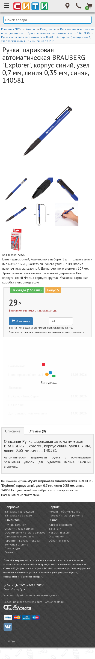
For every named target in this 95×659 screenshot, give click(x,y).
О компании (56, 536)
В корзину (21, 321)
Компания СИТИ (11, 29)
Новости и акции (59, 532)
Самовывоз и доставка (20, 536)
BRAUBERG (83, 33)
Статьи (9, 552)
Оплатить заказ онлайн (20, 528)
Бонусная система (16, 544)
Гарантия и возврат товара (22, 540)
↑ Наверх (9, 641)
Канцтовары (48, 29)
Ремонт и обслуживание (64, 511)
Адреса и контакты (61, 524)
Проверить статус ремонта (66, 515)
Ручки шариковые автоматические (50, 33)
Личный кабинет (15, 524)
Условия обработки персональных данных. (31, 595)
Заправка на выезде (18, 515)
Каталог (31, 29)
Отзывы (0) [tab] (37, 431)
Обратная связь (59, 540)
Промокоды (12, 548)
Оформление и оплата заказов (25, 532)
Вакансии (55, 528)
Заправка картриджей (19, 511)
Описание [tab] (12, 431)
